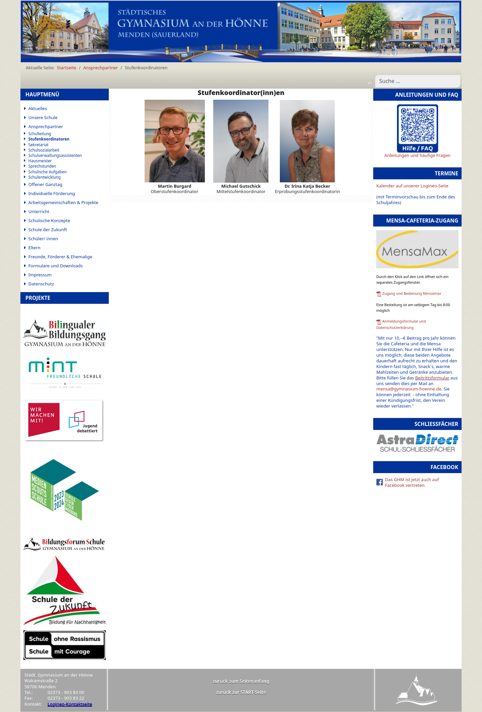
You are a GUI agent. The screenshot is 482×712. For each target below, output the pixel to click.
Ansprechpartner (45, 126)
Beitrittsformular (432, 378)
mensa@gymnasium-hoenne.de (408, 389)
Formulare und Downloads (55, 266)
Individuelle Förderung (51, 193)
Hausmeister (40, 160)
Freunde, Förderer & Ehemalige (60, 257)
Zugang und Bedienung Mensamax (411, 293)
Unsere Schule (43, 117)
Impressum (40, 275)
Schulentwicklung (44, 177)
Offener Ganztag (45, 184)
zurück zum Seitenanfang (241, 681)
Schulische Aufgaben (47, 171)
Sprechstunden (42, 166)
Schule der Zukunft (47, 230)
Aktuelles (37, 108)
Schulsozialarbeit (44, 150)
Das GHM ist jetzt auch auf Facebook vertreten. (412, 482)
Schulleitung (39, 133)
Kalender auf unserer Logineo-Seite (412, 186)
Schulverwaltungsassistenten (55, 155)
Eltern (34, 248)
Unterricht (39, 211)
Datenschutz (41, 284)
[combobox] (417, 81)
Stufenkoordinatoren (48, 139)
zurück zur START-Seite (241, 692)
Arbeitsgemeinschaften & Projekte (63, 202)
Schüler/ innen (43, 239)
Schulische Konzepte (49, 220)
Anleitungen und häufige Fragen (417, 155)
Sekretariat (38, 144)
